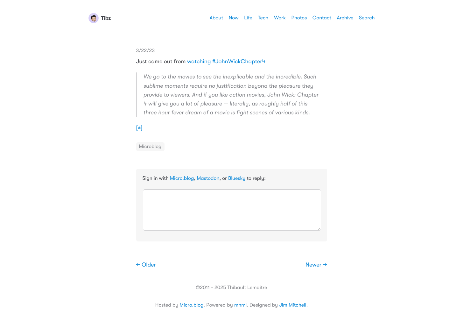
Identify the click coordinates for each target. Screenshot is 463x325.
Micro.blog (182, 178)
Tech (263, 18)
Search (367, 18)
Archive (345, 18)
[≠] (139, 128)
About (216, 18)
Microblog (150, 146)
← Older (146, 265)
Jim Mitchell (292, 305)
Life (248, 18)
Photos (299, 18)
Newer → (316, 265)
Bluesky (236, 178)
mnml (240, 305)
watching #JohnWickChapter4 (226, 61)
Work (280, 18)
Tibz (99, 18)
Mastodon (208, 178)
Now (234, 18)
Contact (321, 18)
